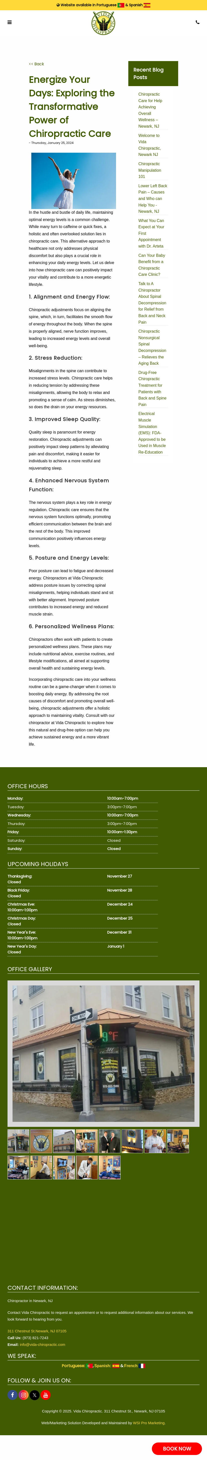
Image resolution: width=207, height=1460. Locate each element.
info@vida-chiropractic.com (42, 1344)
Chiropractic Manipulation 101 (149, 170)
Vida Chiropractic (71, 723)
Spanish (139, 5)
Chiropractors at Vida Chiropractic (73, 578)
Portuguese (110, 5)
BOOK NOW (177, 1448)
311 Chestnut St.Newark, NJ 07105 (37, 1331)
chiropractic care (43, 241)
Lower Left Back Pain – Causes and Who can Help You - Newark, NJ (152, 199)
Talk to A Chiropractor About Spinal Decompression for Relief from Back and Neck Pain (152, 303)
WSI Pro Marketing (149, 1423)
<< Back (36, 64)
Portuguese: (77, 1366)
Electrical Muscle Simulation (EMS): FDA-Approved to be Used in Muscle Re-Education (152, 432)
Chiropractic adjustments (51, 310)
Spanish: (106, 1366)
